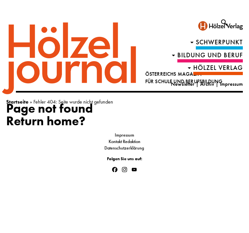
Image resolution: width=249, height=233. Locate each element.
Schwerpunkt (219, 42)
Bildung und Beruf (210, 55)
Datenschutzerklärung (124, 148)
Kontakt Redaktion (124, 141)
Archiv (207, 84)
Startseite (17, 101)
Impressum (231, 84)
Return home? (45, 121)
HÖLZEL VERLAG (218, 68)
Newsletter (183, 84)
